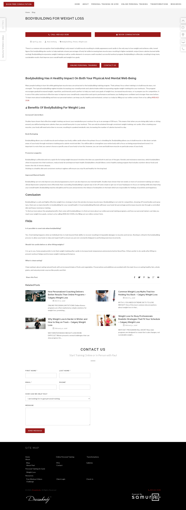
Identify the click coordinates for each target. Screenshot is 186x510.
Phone (62, 382)
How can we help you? (36, 394)
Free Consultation (3, 46)
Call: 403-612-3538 (58, 34)
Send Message (35, 431)
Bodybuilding (67, 42)
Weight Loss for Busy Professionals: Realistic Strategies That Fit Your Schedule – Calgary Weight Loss (139, 319)
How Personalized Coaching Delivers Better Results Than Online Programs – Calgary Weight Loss (67, 294)
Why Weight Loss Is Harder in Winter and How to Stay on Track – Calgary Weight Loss (67, 322)
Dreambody (36, 490)
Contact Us (110, 65)
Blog (33, 12)
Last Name (64, 371)
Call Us (3, 24)
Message (29, 405)
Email (28, 382)
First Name (31, 371)
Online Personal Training (83, 65)
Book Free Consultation (19, 4)
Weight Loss (83, 42)
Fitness (75, 42)
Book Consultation (128, 34)
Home (27, 12)
